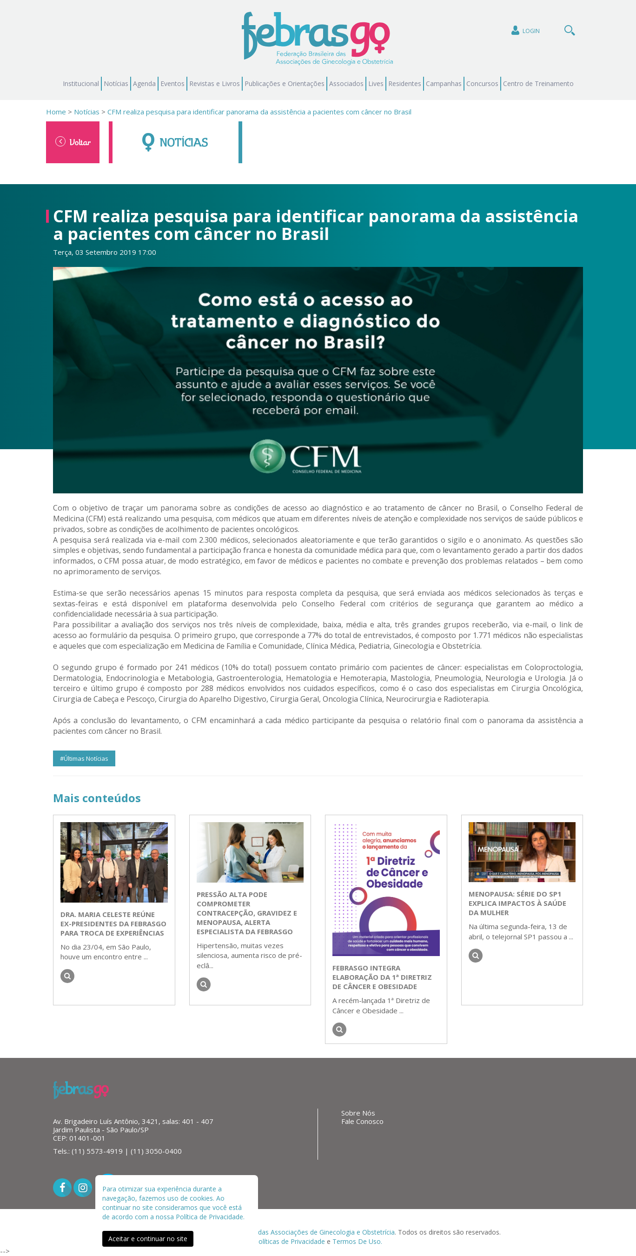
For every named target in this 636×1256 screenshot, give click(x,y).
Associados (346, 83)
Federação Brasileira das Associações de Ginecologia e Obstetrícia (294, 1232)
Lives (376, 83)
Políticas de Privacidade (289, 1241)
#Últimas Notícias (84, 758)
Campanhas (444, 83)
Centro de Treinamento (538, 83)
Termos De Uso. (357, 1241)
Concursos (482, 83)
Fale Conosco (362, 1121)
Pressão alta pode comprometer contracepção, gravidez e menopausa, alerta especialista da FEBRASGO (247, 913)
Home (56, 111)
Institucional (81, 83)
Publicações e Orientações (285, 83)
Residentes (404, 83)
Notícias (116, 83)
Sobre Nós (358, 1112)
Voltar (73, 141)
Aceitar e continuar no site (147, 1238)
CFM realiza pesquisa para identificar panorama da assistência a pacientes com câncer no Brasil (259, 111)
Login (525, 30)
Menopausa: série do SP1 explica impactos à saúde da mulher (517, 903)
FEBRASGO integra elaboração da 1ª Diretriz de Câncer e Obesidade (382, 977)
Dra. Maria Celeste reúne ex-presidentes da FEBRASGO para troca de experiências (113, 923)
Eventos (172, 83)
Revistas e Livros (214, 83)
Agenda (144, 83)
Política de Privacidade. (210, 1216)
